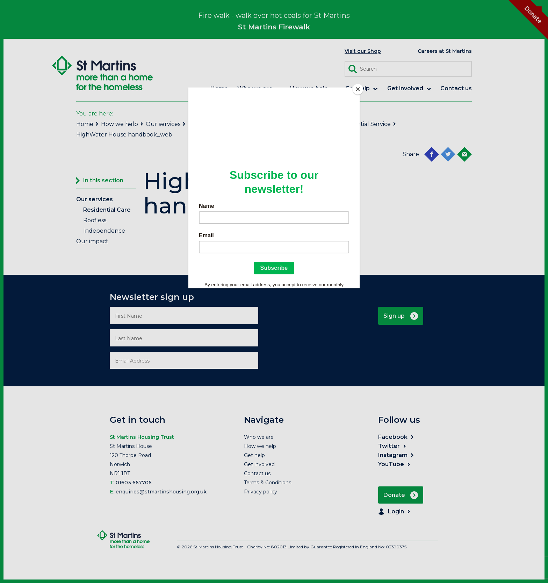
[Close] (358, 89)
